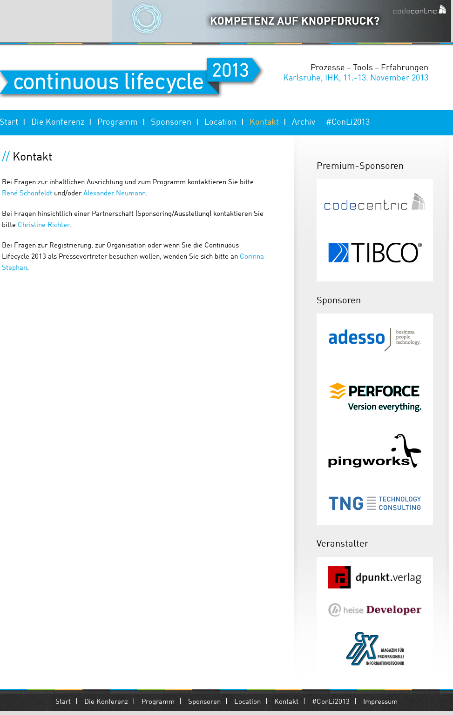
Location (220, 122)
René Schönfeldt (28, 193)
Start (63, 702)
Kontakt (264, 122)
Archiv (303, 122)
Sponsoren (171, 122)
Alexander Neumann (114, 193)
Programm (117, 122)
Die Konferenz (57, 122)
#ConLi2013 (348, 122)
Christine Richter (43, 225)
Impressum (380, 702)
